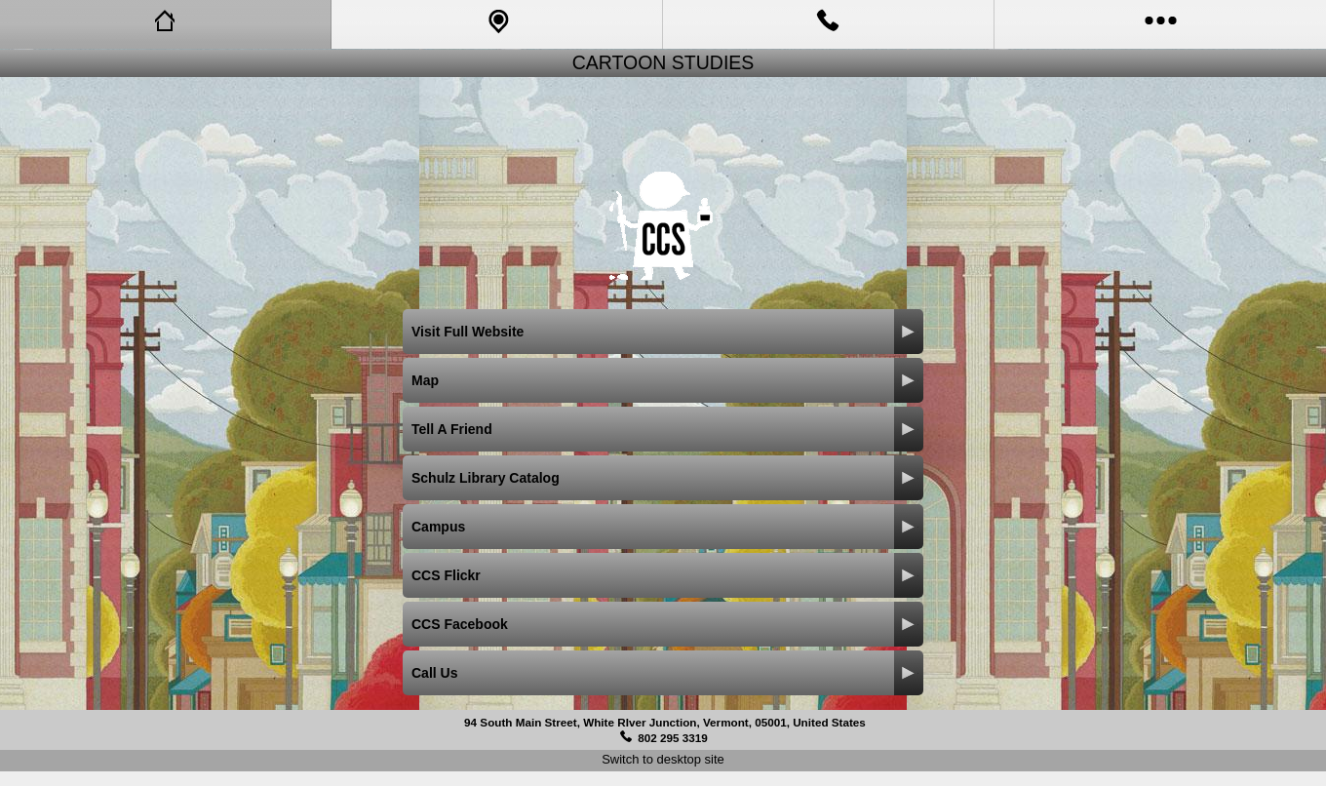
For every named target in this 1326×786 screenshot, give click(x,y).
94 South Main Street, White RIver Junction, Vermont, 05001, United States (665, 722)
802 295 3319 (673, 737)
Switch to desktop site (663, 759)
